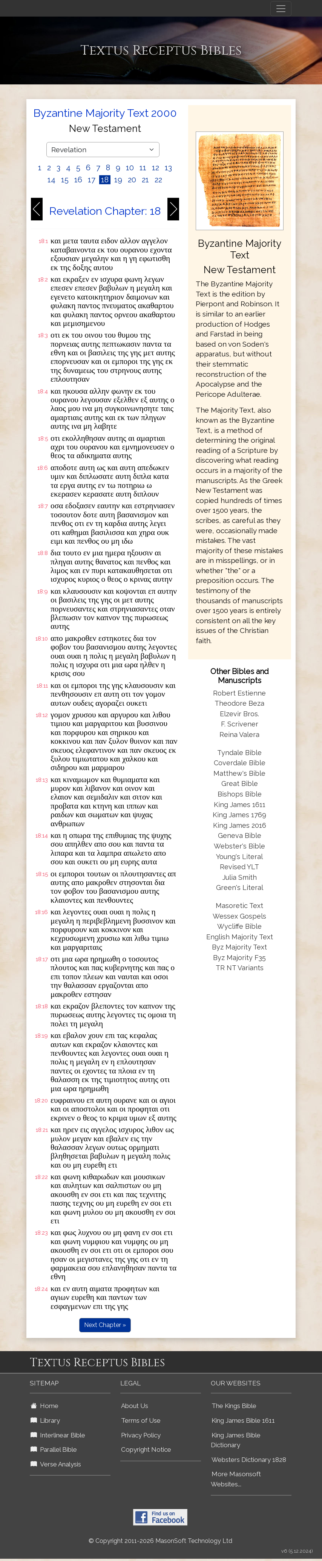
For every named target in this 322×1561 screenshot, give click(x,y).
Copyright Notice (146, 1449)
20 (132, 179)
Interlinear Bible (58, 1435)
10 (130, 167)
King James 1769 (239, 815)
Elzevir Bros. (239, 714)
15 (65, 179)
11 (143, 167)
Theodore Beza (239, 703)
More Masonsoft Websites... (236, 1479)
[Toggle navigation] (280, 8)
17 (91, 179)
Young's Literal (239, 857)
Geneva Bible (239, 835)
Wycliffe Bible (239, 926)
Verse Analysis (56, 1464)
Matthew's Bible (239, 773)
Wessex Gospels (239, 916)
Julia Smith (239, 877)
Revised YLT (239, 867)
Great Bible (239, 783)
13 (168, 167)
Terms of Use (141, 1420)
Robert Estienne (239, 693)
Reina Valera (239, 734)
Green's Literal (239, 887)
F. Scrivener (239, 724)
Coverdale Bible (239, 763)
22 (158, 179)
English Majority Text (239, 937)
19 (118, 179)
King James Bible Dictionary (236, 1440)
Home (44, 1406)
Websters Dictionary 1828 (249, 1459)
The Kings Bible (234, 1406)
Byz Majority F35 (239, 958)
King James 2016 (239, 825)
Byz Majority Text (239, 947)
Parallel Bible (54, 1449)
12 (155, 167)
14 (51, 179)
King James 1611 (239, 805)
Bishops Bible (240, 794)
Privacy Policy (141, 1435)
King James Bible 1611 (243, 1420)
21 (145, 179)
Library (45, 1420)
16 (78, 179)
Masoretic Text (239, 906)
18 (104, 179)
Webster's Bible (239, 846)
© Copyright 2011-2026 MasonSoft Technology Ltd (160, 1540)
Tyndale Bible (239, 753)
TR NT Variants (240, 968)
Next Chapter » (105, 1325)
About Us (134, 1406)
